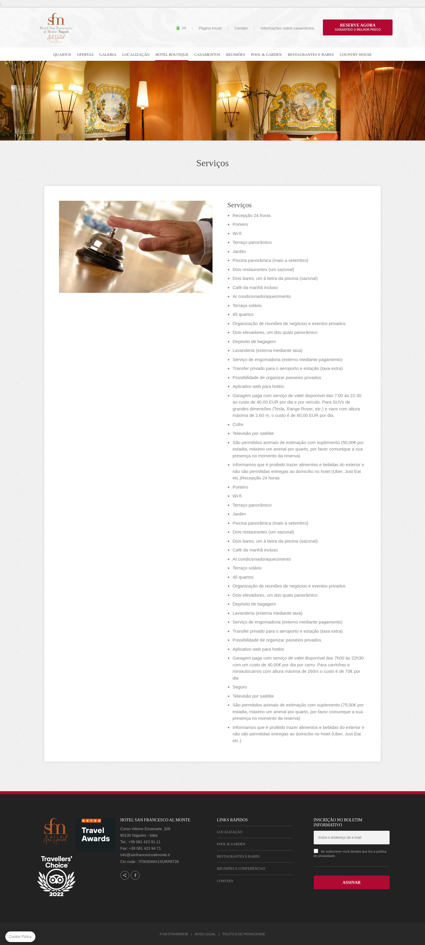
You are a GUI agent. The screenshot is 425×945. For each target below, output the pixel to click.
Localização (135, 54)
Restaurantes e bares (311, 54)
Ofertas (85, 54)
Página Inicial (210, 28)
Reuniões (235, 54)
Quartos (62, 54)
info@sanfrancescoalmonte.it (145, 855)
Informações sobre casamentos (287, 28)
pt (184, 28)
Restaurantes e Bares (238, 856)
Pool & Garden (266, 54)
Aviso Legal (205, 934)
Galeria (107, 54)
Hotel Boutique (171, 54)
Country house (356, 54)
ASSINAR (352, 882)
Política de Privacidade (244, 934)
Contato (241, 28)
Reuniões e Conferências (241, 868)
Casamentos (207, 54)
